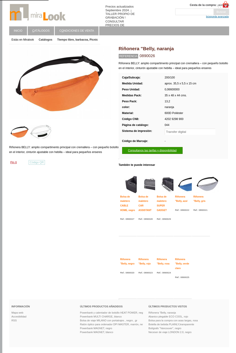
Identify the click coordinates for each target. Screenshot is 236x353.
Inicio (18, 30)
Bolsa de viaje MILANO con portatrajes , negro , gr (108, 320)
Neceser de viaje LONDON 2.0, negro (170, 332)
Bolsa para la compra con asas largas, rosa (173, 320)
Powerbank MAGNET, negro (96, 328)
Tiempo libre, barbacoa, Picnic (77, 39)
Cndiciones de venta (76, 30)
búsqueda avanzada (217, 16)
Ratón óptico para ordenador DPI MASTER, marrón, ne (111, 324)
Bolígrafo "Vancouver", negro (164, 328)
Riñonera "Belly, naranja (162, 312)
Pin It (13, 162)
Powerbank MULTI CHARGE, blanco (101, 316)
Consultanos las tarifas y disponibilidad (152, 150)
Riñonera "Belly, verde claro (182, 264)
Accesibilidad (18, 316)
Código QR (37, 162)
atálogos (41, 30)
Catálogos (45, 39)
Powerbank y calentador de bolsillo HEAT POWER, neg (111, 312)
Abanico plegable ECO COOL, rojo (168, 316)
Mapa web (17, 312)
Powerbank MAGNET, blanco (96, 332)
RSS (14, 320)
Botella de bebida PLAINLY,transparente (171, 324)
